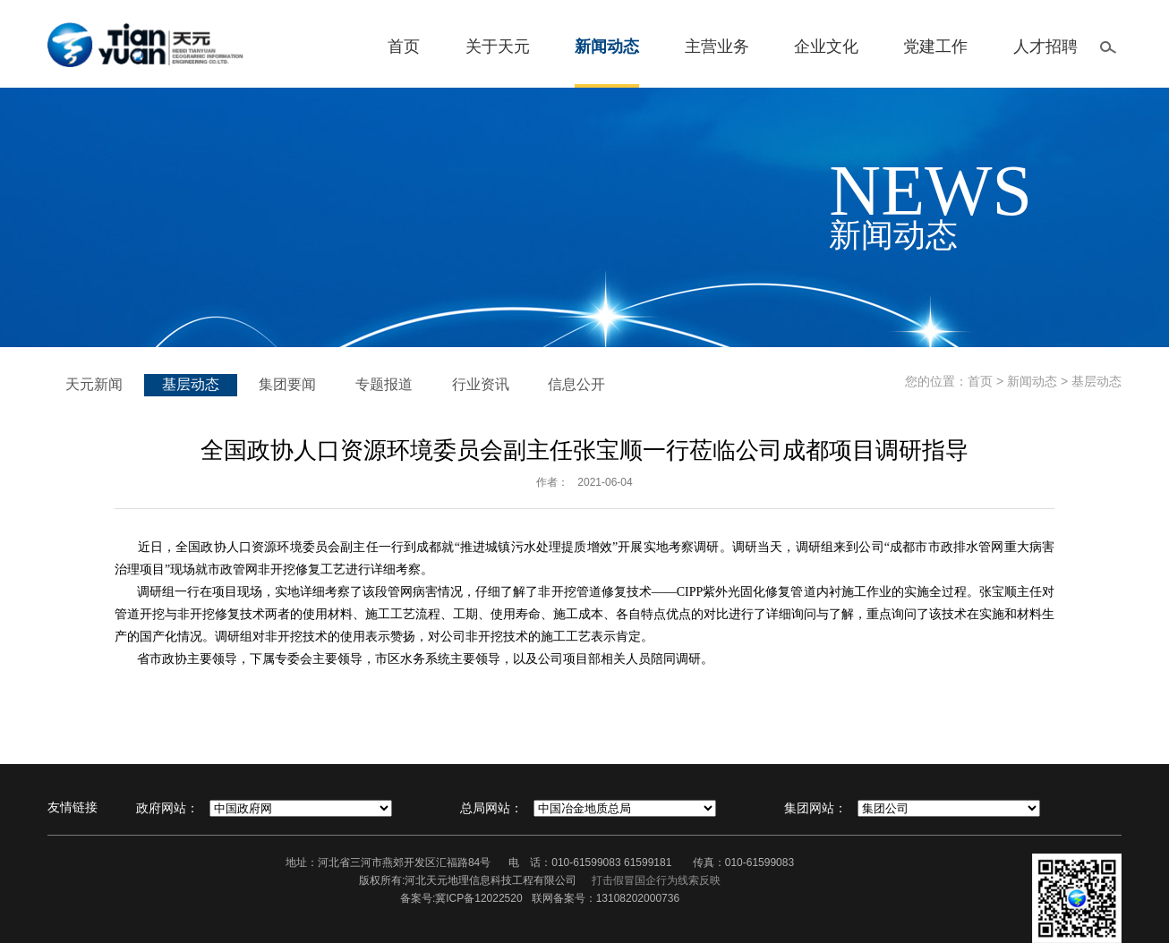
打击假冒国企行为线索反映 (656, 880)
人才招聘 (1045, 46)
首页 (404, 46)
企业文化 (826, 46)
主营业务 (717, 46)
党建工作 (935, 46)
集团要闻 (287, 384)
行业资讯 (480, 384)
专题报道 (384, 384)
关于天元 (497, 46)
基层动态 (190, 384)
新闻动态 (607, 46)
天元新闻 (94, 384)
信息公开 (576, 384)
